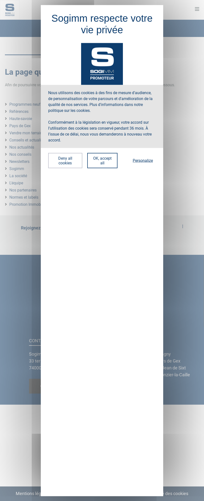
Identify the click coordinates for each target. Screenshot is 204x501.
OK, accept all (102, 160)
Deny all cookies (65, 160)
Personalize (143, 160)
